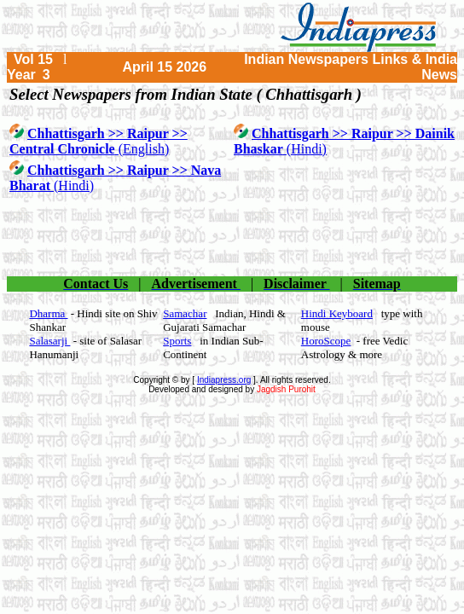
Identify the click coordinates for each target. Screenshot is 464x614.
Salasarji (49, 340)
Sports (177, 340)
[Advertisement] (232, 235)
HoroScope (326, 340)
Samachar (184, 313)
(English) (98, 141)
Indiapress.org (224, 380)
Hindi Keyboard (337, 313)
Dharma (48, 313)
